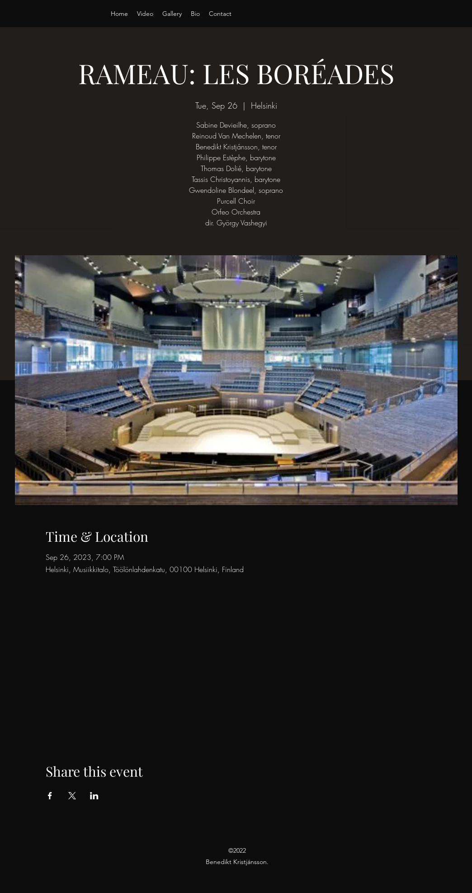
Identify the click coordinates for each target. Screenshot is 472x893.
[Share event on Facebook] (50, 795)
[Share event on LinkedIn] (94, 795)
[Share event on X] (72, 795)
